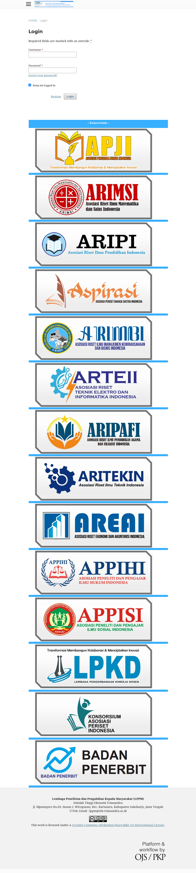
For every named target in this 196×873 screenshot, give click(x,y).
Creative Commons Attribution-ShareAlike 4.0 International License (118, 825)
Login (70, 96)
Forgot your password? (42, 75)
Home (32, 20)
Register (56, 96)
